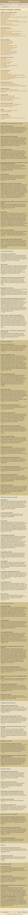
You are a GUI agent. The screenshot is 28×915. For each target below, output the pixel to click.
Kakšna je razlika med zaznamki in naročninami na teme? (11, 104)
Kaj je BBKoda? (3, 58)
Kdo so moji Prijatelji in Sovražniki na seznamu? (9, 89)
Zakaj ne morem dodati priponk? (7, 48)
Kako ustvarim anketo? (5, 44)
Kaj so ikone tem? (4, 67)
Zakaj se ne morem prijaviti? (6, 13)
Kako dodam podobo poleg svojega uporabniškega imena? (11, 33)
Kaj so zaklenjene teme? (5, 66)
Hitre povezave (5, 4)
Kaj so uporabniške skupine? (6, 73)
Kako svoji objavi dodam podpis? (7, 43)
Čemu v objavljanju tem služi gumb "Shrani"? (9, 52)
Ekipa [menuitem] (23, 912)
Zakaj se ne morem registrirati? (6, 23)
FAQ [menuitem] (10, 4)
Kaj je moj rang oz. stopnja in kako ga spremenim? (10, 34)
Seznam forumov (5, 912)
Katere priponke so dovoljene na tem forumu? (9, 110)
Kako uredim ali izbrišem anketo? (7, 46)
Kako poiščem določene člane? (6, 99)
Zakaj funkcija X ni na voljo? (6, 116)
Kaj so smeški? (3, 60)
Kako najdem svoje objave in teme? (7, 100)
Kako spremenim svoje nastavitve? (7, 28)
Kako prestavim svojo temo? (6, 54)
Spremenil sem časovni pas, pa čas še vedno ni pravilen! (11, 31)
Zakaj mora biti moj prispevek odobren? (8, 53)
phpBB (9, 914)
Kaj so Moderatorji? (4, 72)
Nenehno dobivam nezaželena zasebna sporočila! (10, 84)
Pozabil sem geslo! (4, 19)
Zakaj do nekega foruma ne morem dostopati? (9, 47)
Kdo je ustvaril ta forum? (5, 115)
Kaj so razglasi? (4, 64)
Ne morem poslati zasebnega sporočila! (8, 83)
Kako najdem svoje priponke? (6, 111)
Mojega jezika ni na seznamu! (6, 32)
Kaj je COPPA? (3, 22)
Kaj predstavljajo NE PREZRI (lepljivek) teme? (9, 65)
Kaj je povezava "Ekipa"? (5, 79)
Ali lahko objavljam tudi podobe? (7, 61)
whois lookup (8, 892)
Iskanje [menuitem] (26, 6)
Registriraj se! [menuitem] (20, 4)
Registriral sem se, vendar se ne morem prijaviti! (9, 20)
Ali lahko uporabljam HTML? (6, 59)
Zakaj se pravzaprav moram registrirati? (8, 14)
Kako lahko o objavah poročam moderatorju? (9, 51)
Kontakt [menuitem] (19, 912)
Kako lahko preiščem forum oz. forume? (8, 95)
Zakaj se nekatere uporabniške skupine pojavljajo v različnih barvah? (13, 77)
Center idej (17, 879)
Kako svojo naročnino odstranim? (7, 106)
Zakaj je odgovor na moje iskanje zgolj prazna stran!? (10, 98)
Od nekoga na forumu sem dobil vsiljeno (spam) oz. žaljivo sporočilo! (13, 85)
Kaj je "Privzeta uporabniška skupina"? (8, 78)
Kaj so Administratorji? (5, 71)
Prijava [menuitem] (26, 4)
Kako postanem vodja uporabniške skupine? (9, 76)
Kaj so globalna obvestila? (5, 63)
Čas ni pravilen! (3, 30)
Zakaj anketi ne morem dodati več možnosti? (9, 45)
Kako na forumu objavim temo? (6, 40)
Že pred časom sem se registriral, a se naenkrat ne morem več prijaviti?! (14, 21)
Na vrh (3, 133)
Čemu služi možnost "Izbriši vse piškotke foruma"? (10, 25)
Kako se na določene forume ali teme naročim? (9, 105)
